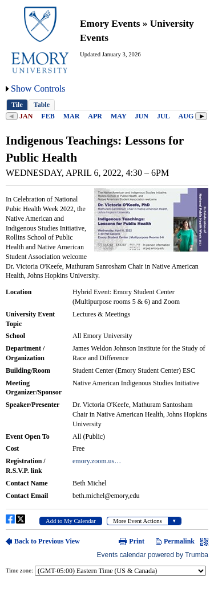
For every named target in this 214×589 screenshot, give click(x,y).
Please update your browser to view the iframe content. (107, 104)
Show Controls (38, 88)
